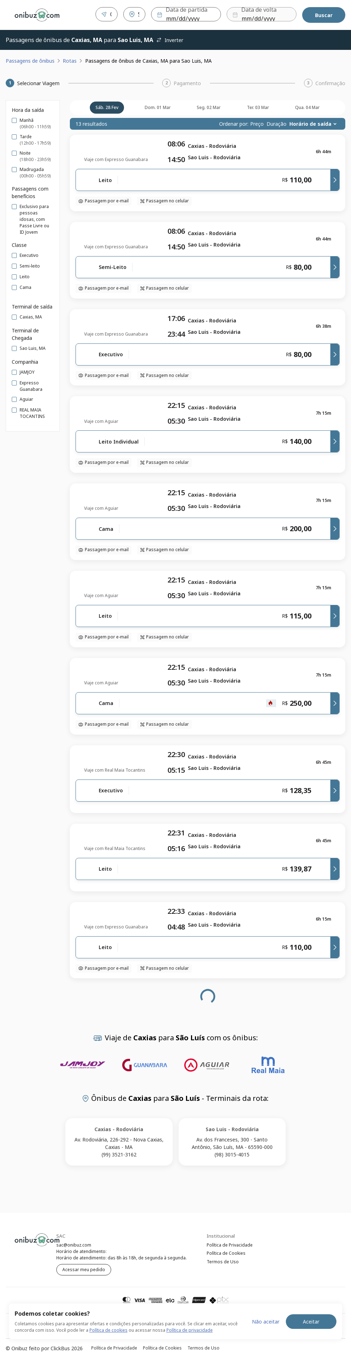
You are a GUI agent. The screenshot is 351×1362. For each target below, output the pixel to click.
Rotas (70, 59)
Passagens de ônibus (30, 59)
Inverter (169, 38)
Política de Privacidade (230, 1244)
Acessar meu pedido (83, 1268)
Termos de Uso (223, 1262)
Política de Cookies (226, 1253)
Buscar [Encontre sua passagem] (323, 14)
